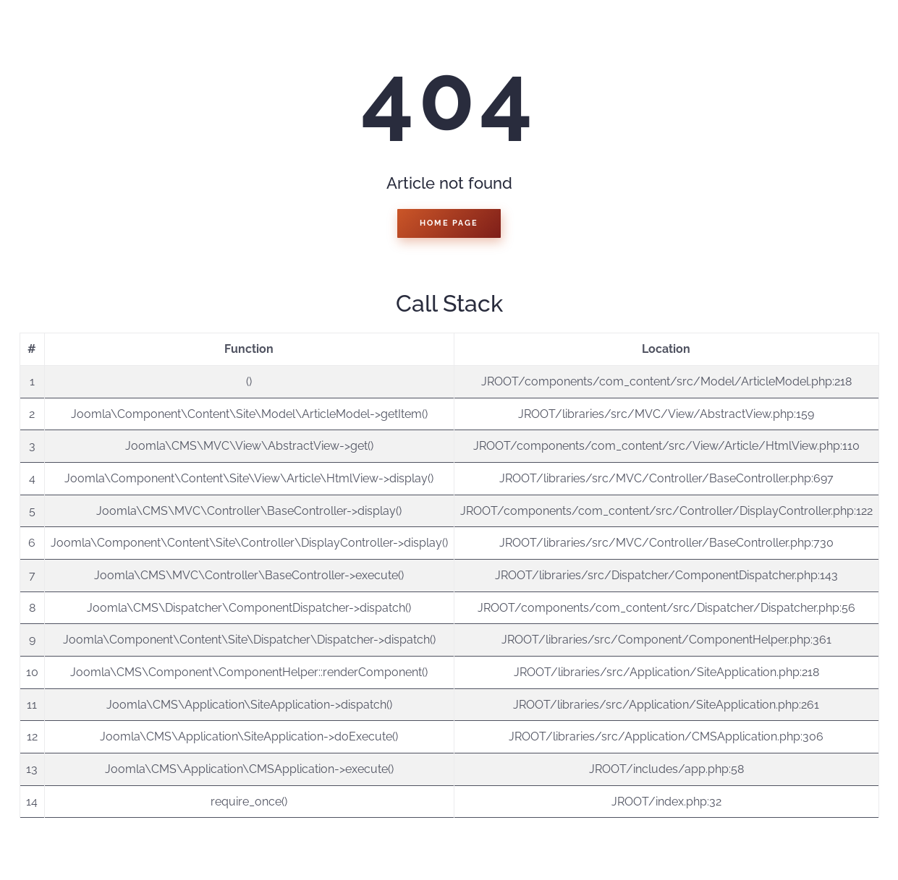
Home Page (449, 223)
